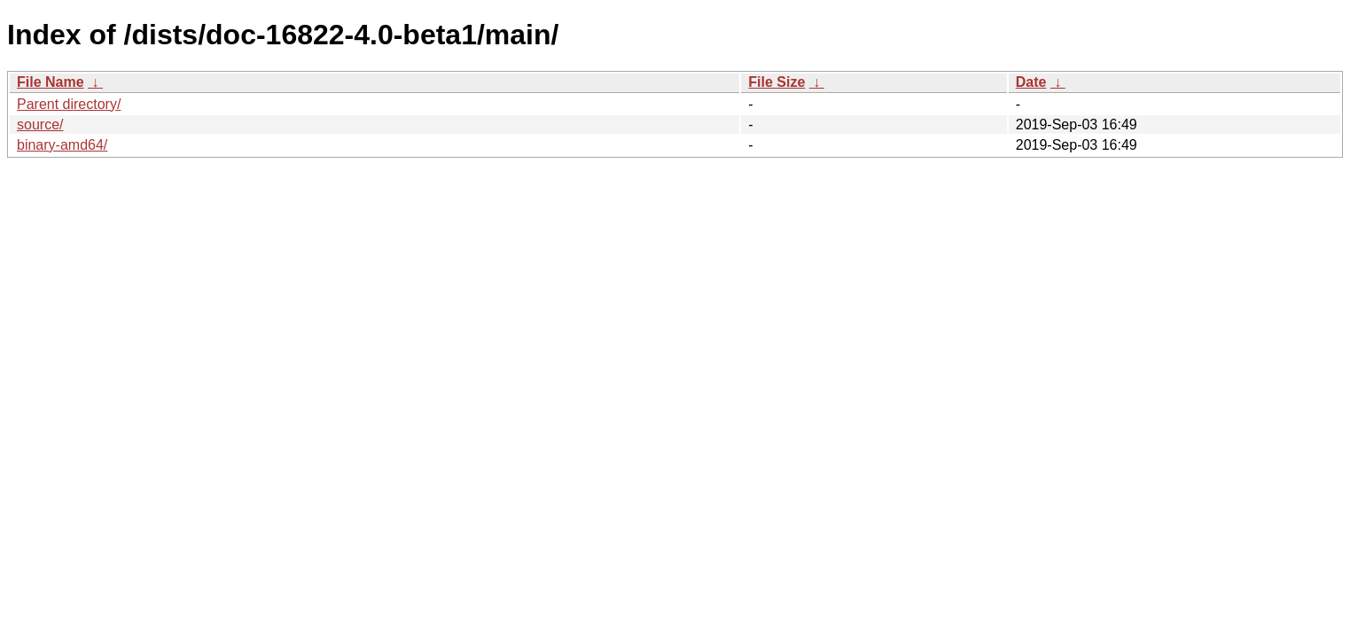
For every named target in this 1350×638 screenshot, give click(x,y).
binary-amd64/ (62, 144)
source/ (40, 124)
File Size (776, 81)
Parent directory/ (69, 104)
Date (1031, 81)
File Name (50, 81)
